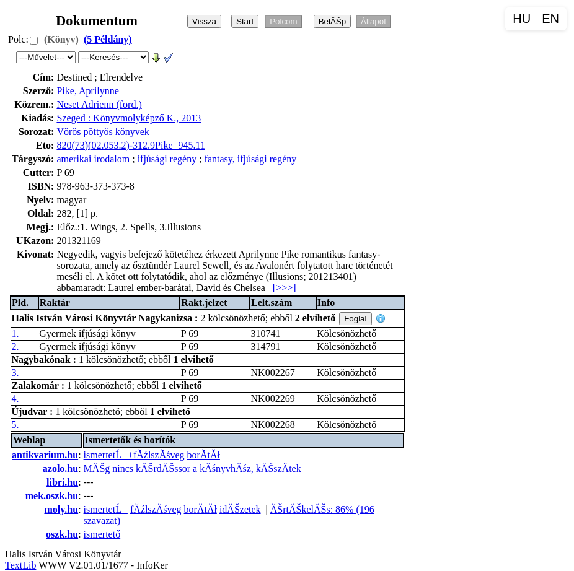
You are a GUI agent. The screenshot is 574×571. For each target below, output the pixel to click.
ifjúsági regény (167, 159)
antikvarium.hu (45, 455)
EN (550, 18)
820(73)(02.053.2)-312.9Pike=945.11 (130, 145)
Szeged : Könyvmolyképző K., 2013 (128, 118)
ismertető (102, 534)
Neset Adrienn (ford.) (98, 104)
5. (15, 424)
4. (15, 398)
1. (15, 333)
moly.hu (61, 509)
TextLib (20, 565)
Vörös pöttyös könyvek (102, 131)
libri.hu (62, 482)
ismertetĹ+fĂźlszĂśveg (134, 455)
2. (15, 346)
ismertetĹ (106, 509)
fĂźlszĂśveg (156, 509)
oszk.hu (62, 534)
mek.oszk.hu (51, 495)
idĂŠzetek (240, 509)
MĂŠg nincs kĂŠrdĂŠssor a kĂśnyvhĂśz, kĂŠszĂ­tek (192, 468)
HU (522, 18)
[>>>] (284, 287)
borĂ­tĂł (203, 455)
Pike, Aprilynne (87, 90)
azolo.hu (60, 468)
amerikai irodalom (93, 159)
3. (15, 372)
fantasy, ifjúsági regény (251, 159)
